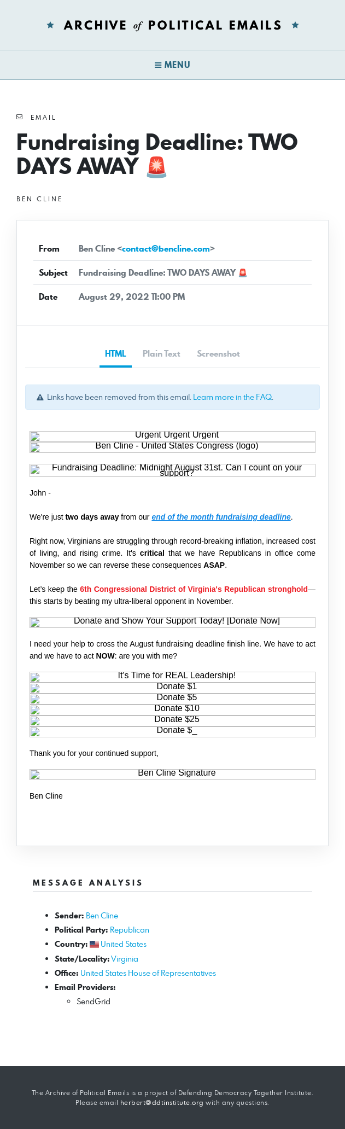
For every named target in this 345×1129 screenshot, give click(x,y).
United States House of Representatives (148, 973)
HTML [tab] (115, 353)
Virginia (124, 958)
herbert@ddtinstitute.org (162, 1102)
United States (124, 944)
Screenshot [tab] (218, 353)
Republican (129, 929)
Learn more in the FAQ (232, 397)
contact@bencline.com (166, 248)
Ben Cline (102, 915)
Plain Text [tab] (161, 353)
